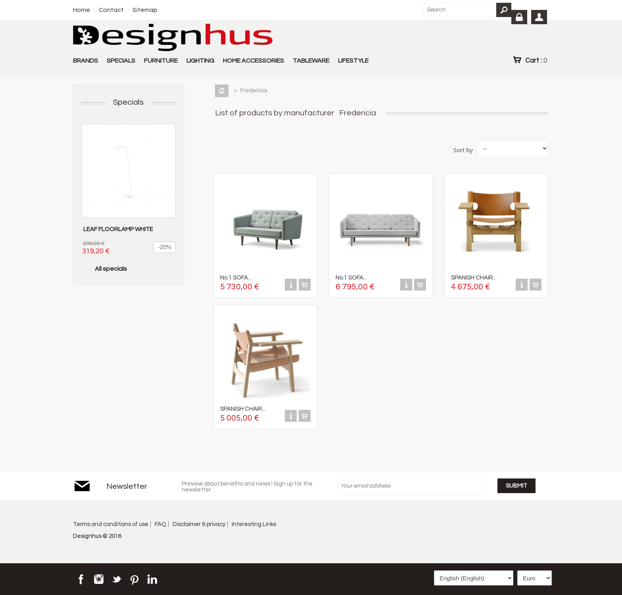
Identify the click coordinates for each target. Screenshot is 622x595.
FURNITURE (161, 60)
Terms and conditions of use (110, 524)
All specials (111, 269)
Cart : (536, 60)
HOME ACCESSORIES (253, 60)
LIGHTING (200, 60)
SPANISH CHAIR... (474, 278)
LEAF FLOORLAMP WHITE (118, 229)
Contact (111, 10)
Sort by (463, 150)
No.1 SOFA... (235, 278)
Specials (128, 102)
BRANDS (85, 60)
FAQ (160, 524)
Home (81, 10)
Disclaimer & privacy (199, 524)
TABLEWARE (311, 60)
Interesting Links (254, 524)
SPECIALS (121, 60)
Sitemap (144, 10)
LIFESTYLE (353, 60)
